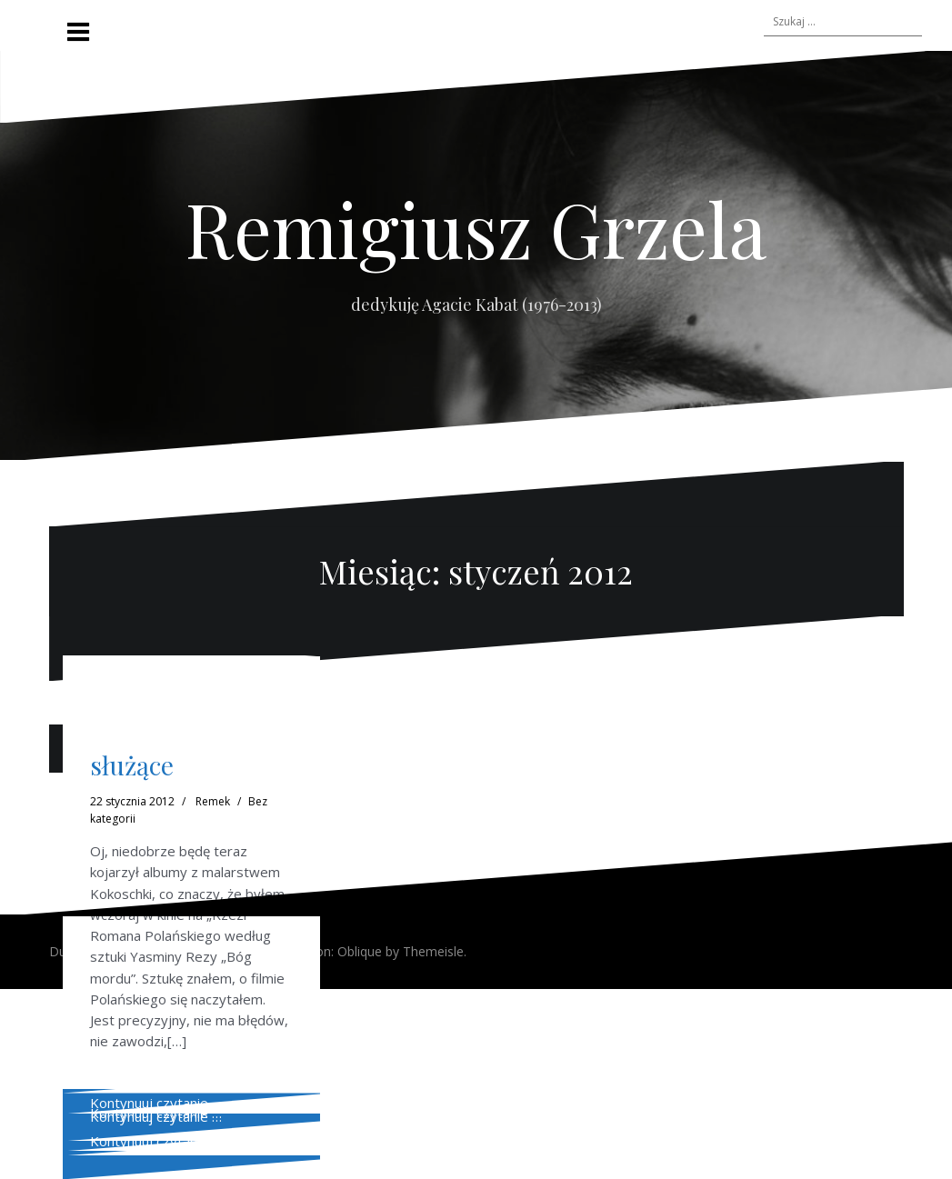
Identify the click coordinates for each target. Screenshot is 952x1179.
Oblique (359, 951)
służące (132, 765)
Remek (212, 801)
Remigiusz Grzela (476, 228)
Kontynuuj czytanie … (156, 1103)
